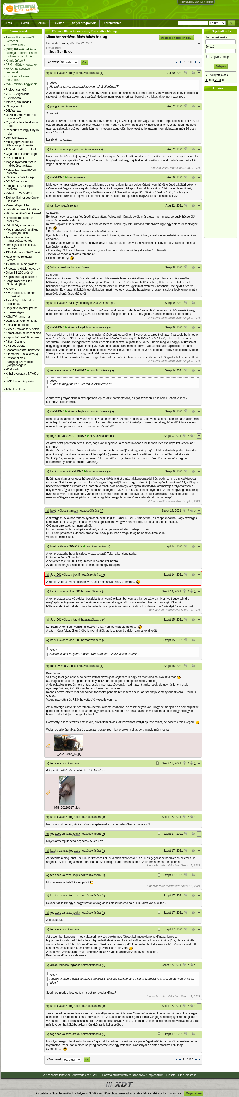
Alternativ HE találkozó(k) (22, 354)
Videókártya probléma (20, 225)
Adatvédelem (80, 1075)
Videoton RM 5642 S (19, 193)
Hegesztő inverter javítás (21, 308)
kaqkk (54, 73)
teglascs (55, 370)
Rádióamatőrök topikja (20, 177)
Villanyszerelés (15, 106)
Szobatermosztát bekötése (23, 350)
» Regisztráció (214, 79)
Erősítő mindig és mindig (21, 149)
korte (65, 43)
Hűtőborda (12, 369)
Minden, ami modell (18, 102)
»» (86, 1059)
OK (232, 23)
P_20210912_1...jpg (68, 754)
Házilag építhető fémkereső (23, 213)
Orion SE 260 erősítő (19, 272)
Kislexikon (208, 2)
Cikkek (24, 23)
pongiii (54, 106)
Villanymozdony (60, 267)
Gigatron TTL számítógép (22, 154)
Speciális (55, 51)
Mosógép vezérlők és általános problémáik (19, 143)
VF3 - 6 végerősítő (18, 94)
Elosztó (170, 1075)
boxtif (53, 510)
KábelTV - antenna (18, 316)
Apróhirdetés (113, 23)
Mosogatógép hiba (18, 205)
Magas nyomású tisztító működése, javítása (21, 163)
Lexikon (58, 23)
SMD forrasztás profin (20, 381)
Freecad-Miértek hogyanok (23, 268)
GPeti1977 (57, 177)
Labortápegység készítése (22, 209)
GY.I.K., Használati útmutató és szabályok (118, 1075)
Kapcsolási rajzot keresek (22, 277)
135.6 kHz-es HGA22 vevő (23, 252)
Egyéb (68, 51)
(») (101, 73)
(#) (47, 73)
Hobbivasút (184, 2)
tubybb (73, 73)
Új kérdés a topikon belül (176, 37)
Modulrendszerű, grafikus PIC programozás (22, 231)
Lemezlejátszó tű (16, 137)
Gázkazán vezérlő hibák (21, 320)
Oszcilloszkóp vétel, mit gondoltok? (21, 116)
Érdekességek (15, 312)
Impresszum (155, 1075)
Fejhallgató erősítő (18, 324)
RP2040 (11, 288)
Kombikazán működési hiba (23, 333)
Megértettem (194, 1093)
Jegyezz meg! (220, 56)
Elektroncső (13, 98)
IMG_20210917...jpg (67, 807)
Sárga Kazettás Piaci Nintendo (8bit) (19, 282)
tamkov (55, 205)
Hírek (8, 23)
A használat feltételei (56, 1075)
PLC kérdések (15, 158)
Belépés (221, 66)
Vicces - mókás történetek (22, 329)
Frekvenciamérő (16, 89)
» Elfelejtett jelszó (216, 75)
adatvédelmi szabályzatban (150, 1093)
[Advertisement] (222, 164)
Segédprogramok (84, 23)
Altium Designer (16, 341)
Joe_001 (55, 574)
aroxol (54, 965)
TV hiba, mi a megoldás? (22, 264)
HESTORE (196, 2)
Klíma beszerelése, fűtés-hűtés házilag (76, 37)
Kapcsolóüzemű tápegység (23, 337)
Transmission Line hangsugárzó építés (19, 239)
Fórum (41, 23)
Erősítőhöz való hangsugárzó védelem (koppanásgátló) (20, 362)
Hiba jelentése (187, 1075)
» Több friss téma (14, 389)
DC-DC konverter (17, 181)
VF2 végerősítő (15, 345)
